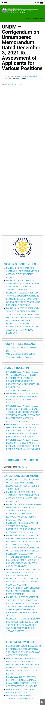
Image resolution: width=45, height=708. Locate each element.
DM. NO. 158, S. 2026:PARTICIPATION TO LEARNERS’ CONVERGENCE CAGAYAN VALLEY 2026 (23, 572)
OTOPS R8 (22, 467)
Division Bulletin (16, 368)
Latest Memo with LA (19, 642)
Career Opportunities (20, 264)
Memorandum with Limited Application (29, 77)
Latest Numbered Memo (21, 476)
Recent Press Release (19, 344)
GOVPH (4, 2)
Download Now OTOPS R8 (21, 460)
